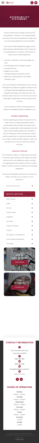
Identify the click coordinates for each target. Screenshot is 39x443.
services (8, 208)
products (9, 230)
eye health (9, 221)
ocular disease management (15, 239)
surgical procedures (12, 226)
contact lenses (11, 212)
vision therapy (10, 199)
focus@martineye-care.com (19, 369)
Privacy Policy (24, 435)
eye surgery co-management (15, 235)
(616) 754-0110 (19, 359)
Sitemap (31, 435)
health (8, 203)
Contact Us (19, 287)
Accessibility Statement (12, 435)
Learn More (19, 262)
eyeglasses (9, 217)
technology (10, 244)
